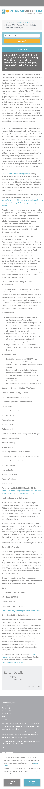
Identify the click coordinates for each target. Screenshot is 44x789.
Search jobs (22, 41)
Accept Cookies (32, 782)
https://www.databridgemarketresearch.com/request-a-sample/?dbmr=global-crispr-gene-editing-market (23, 203)
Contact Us (6, 708)
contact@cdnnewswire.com (12, 662)
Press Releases (16, 22)
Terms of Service (13, 743)
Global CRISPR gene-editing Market (16, 174)
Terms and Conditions (10, 711)
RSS (3, 716)
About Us (5, 705)
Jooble (4, 719)
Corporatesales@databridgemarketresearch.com (21, 610)
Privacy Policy (7, 713)
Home (6, 22)
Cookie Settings (11, 782)
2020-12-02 (29, 22)
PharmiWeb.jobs (8, 702)
